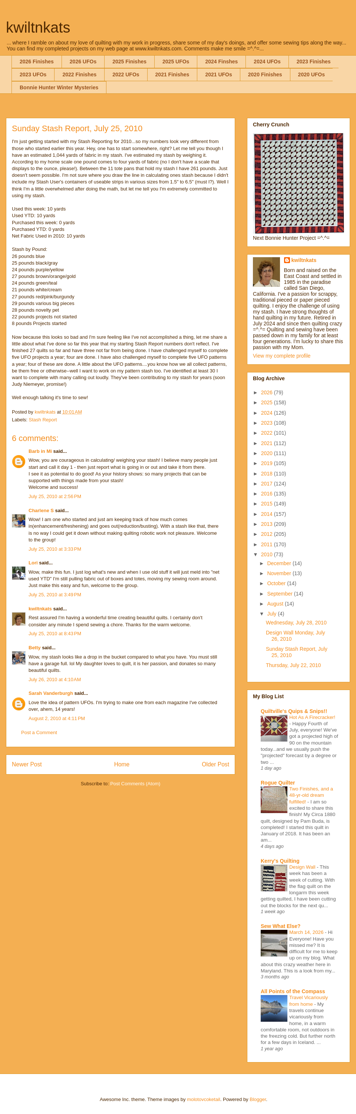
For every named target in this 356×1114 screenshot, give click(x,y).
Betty (35, 647)
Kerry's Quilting (280, 861)
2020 (267, 453)
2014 (267, 514)
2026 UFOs (83, 61)
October (277, 583)
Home (122, 764)
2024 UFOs (267, 61)
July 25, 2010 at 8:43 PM (55, 633)
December (279, 563)
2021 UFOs (218, 74)
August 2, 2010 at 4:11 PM (57, 718)
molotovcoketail (203, 1099)
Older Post (215, 764)
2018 (267, 474)
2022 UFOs (125, 74)
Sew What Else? (280, 926)
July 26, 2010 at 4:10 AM (55, 679)
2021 (267, 443)
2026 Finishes (37, 61)
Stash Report (43, 419)
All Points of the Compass (293, 991)
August (275, 604)
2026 (267, 392)
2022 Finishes (79, 74)
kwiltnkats (38, 27)
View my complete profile (281, 356)
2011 (267, 544)
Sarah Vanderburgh (51, 693)
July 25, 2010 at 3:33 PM (55, 549)
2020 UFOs (311, 74)
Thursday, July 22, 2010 (293, 665)
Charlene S (41, 510)
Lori (33, 563)
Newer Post (27, 764)
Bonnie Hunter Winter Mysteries (59, 87)
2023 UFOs (33, 74)
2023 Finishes (314, 61)
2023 (267, 423)
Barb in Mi (40, 451)
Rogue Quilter (278, 783)
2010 (267, 554)
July (272, 614)
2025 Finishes (129, 61)
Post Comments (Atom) (135, 783)
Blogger (258, 1099)
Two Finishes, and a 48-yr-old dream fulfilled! (311, 795)
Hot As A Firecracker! (312, 717)
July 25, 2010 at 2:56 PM (55, 496)
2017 (267, 484)
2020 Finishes (265, 74)
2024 (267, 413)
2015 (267, 504)
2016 (267, 494)
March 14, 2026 (307, 932)
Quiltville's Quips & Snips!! (294, 711)
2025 (267, 402)
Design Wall (303, 867)
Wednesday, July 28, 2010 (296, 623)
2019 (267, 463)
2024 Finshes (221, 61)
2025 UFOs (175, 61)
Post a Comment (39, 732)
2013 (267, 524)
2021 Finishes (172, 74)
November (279, 573)
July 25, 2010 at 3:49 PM (55, 594)
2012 (267, 534)
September (280, 594)
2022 (267, 433)
